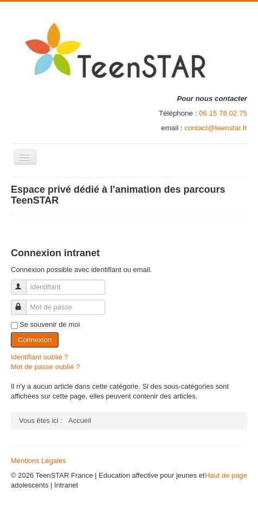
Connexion (34, 340)
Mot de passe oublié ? (45, 367)
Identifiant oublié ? (39, 357)
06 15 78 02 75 (223, 113)
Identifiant (23, 282)
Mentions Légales (38, 461)
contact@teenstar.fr (215, 128)
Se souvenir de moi (50, 324)
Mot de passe (23, 302)
